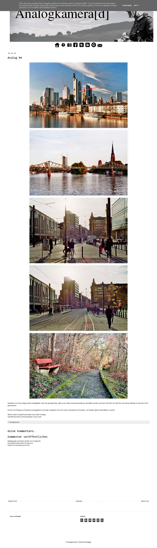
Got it (136, 5)
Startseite (79, 501)
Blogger (88, 542)
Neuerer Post (12, 501)
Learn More (127, 5)
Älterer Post (145, 501)
